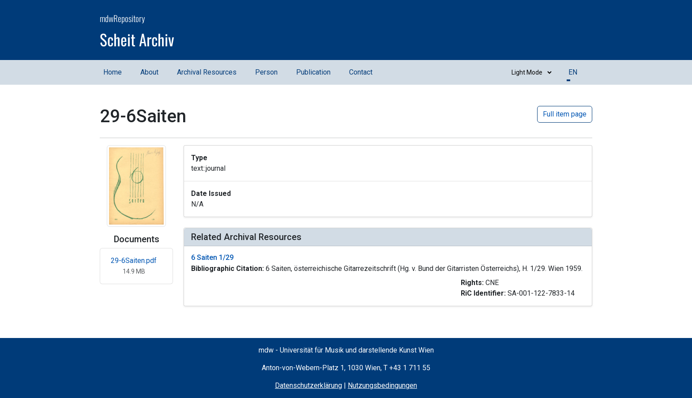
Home (112, 72)
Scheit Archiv (137, 39)
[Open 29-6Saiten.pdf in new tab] (136, 266)
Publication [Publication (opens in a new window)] (313, 72)
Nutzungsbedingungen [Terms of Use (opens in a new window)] (382, 385)
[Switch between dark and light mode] (529, 72)
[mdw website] (565, 31)
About (149, 72)
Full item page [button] (565, 114)
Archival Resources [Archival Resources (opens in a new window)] (207, 72)
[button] (388, 276)
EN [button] (572, 72)
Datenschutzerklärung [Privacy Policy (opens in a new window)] (308, 385)
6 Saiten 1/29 (212, 257)
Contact (360, 72)
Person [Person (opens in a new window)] (266, 72)
